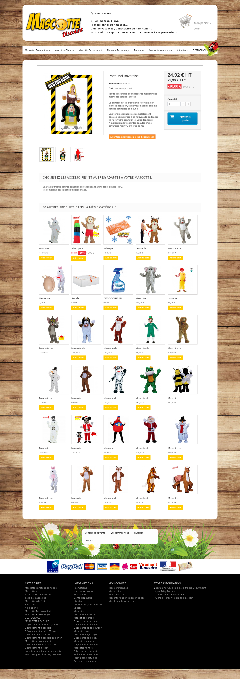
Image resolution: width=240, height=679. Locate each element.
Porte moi (139, 50)
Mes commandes (118, 587)
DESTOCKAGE (200, 50)
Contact (89, 540)
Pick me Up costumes (86, 654)
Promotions (80, 587)
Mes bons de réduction (122, 601)
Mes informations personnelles (126, 597)
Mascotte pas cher (84, 631)
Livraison (139, 532)
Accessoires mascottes (160, 50)
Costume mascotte (84, 614)
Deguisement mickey (36, 647)
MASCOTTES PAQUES (37, 621)
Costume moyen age (85, 634)
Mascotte (79, 611)
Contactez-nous (83, 597)
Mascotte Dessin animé (90, 50)
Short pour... (78, 248)
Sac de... (76, 298)
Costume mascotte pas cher (41, 644)
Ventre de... (142, 248)
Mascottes (31, 591)
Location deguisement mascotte (43, 651)
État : (111, 88)
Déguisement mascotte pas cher (43, 637)
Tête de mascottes (35, 597)
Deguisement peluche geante (42, 624)
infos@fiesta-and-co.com (179, 597)
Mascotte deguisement (38, 641)
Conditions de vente (95, 532)
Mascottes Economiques (37, 50)
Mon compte (117, 583)
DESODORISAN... (114, 298)
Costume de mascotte (37, 634)
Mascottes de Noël (35, 601)
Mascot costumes (84, 617)
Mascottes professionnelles (41, 587)
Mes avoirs (115, 591)
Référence (114, 83)
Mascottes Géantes (64, 50)
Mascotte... (45, 248)
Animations (182, 50)
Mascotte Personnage (118, 50)
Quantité (172, 99)
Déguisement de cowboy (88, 627)
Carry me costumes (85, 661)
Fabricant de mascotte (86, 651)
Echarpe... (109, 248)
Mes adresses (116, 594)
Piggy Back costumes (85, 657)
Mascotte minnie (83, 647)
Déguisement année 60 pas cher (43, 631)
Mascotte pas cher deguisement (43, 654)
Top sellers (80, 594)
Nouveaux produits (85, 591)
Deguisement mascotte (38, 627)
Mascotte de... (176, 248)
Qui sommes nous (119, 532)
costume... (173, 298)
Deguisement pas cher (87, 621)
